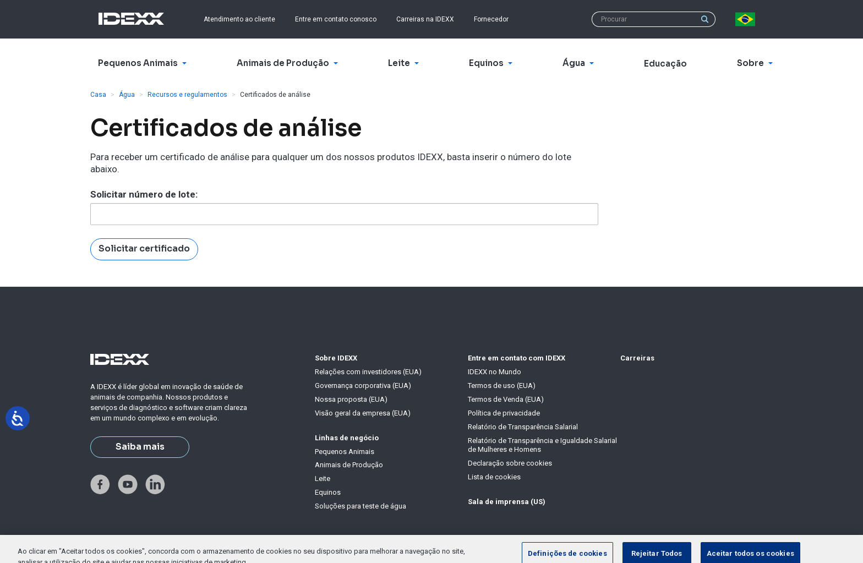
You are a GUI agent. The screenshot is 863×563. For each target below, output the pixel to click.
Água (127, 95)
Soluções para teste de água (360, 506)
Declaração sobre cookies (510, 463)
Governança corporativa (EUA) (363, 385)
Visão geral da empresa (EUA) (363, 413)
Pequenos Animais (344, 451)
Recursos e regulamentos (187, 95)
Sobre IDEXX (336, 358)
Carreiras (637, 358)
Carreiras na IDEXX (425, 19)
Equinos (328, 492)
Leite (322, 478)
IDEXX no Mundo (494, 372)
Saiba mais (140, 446)
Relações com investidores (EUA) (368, 372)
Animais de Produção (349, 465)
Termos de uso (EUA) (502, 385)
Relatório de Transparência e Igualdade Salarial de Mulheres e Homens (542, 445)
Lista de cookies (494, 477)
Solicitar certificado (144, 248)
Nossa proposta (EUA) (351, 399)
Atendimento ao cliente (239, 19)
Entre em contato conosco (335, 19)
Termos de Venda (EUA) (506, 399)
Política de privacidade (504, 413)
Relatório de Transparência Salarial (523, 427)
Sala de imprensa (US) (506, 502)
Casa (98, 95)
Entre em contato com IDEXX (516, 358)
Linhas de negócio (347, 438)
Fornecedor (491, 19)
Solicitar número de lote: (144, 194)
